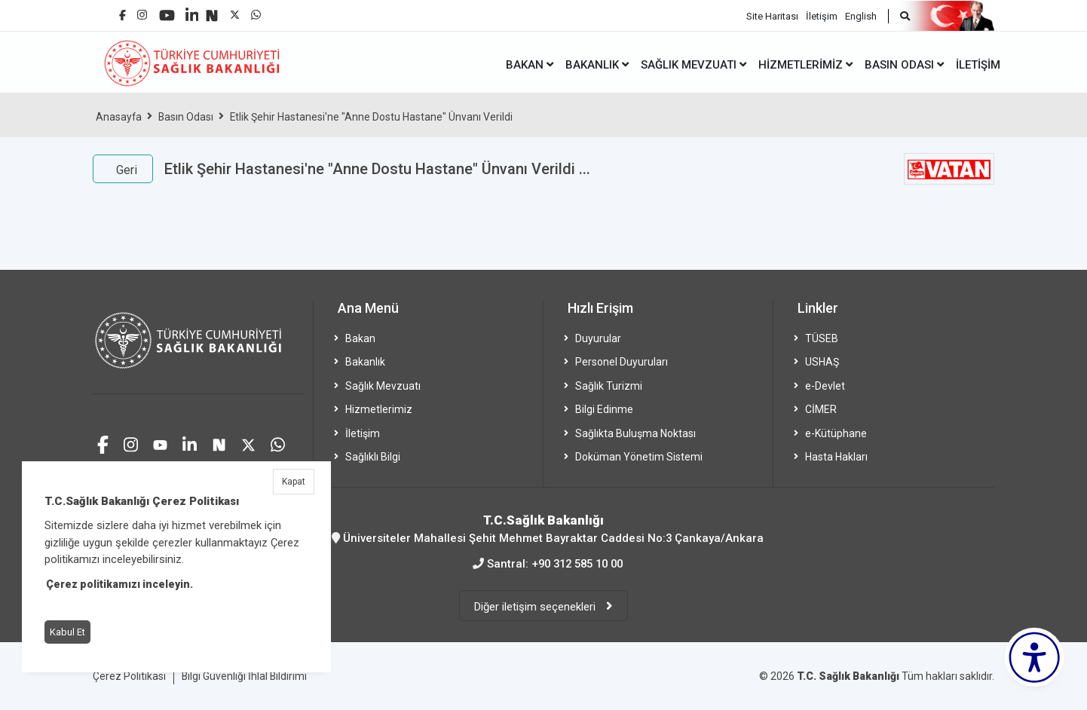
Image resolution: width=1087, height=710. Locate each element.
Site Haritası (772, 15)
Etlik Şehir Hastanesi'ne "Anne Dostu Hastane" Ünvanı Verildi (373, 117)
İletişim (821, 15)
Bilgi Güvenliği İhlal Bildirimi (245, 675)
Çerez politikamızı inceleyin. (119, 584)
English (861, 15)
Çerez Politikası (129, 675)
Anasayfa (119, 117)
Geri (126, 170)
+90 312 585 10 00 (577, 563)
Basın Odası (187, 117)
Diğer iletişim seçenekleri (536, 605)
